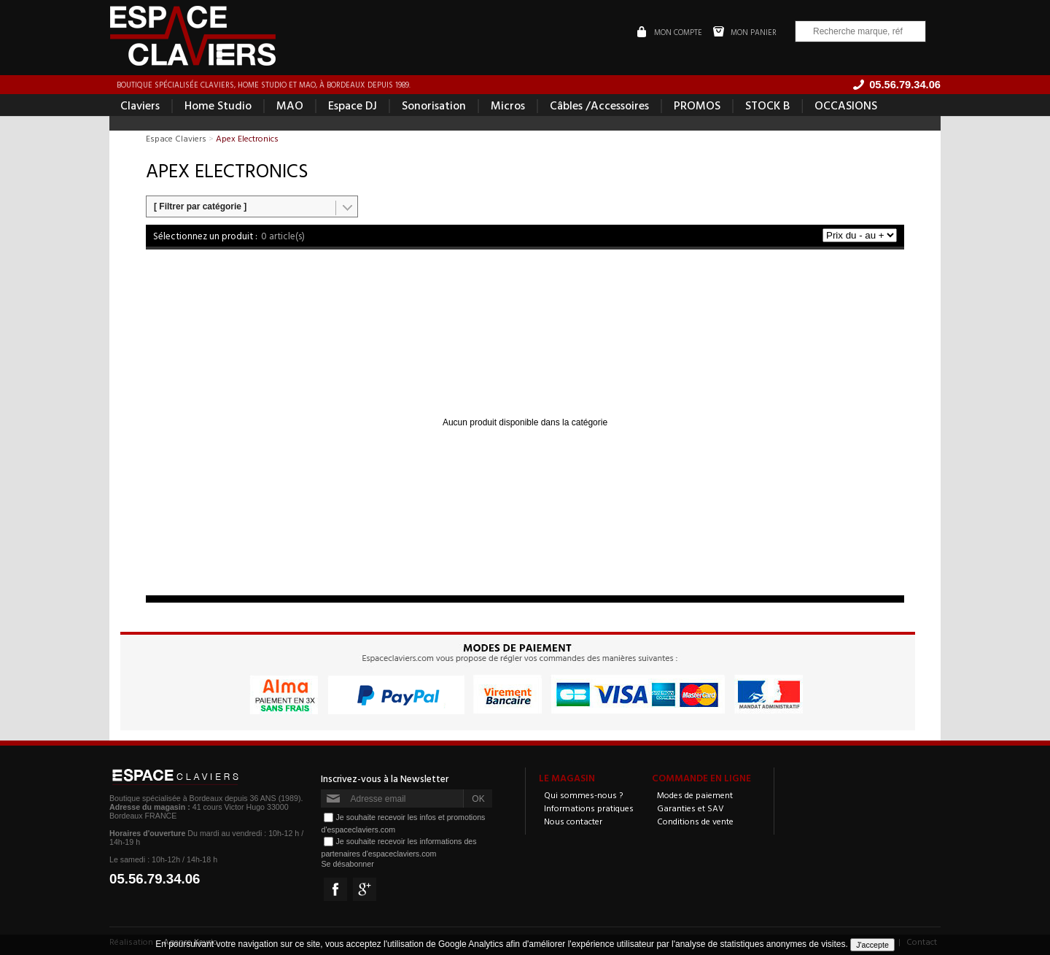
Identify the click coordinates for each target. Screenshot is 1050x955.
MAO (289, 105)
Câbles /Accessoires (599, 105)
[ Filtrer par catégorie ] (200, 206)
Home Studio (218, 105)
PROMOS (697, 105)
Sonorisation (434, 105)
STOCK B (767, 105)
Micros (508, 105)
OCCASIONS (845, 105)
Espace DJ (352, 105)
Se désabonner (347, 863)
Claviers (140, 105)
